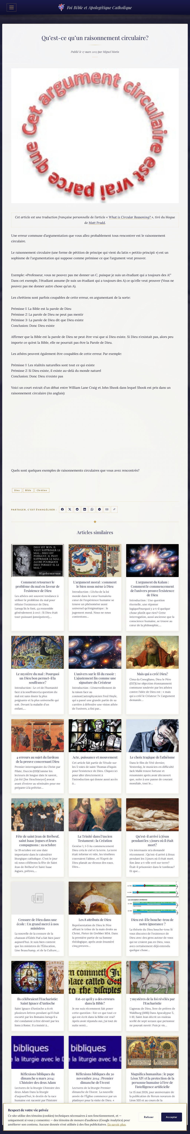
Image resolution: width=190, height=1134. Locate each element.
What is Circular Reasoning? (130, 217)
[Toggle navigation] (11, 7)
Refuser (149, 1117)
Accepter (171, 1117)
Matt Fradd (97, 223)
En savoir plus (116, 1124)
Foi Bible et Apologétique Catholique (95, 7)
